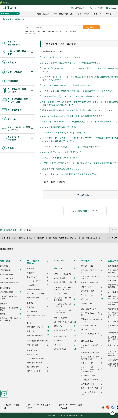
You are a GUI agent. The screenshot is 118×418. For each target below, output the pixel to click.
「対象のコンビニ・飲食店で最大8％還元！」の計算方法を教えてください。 (78, 90)
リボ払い (30, 273)
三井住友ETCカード (88, 375)
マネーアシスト (33, 345)
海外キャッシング (34, 371)
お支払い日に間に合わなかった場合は (9, 319)
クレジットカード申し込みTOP (39, 406)
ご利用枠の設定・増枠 (35, 358)
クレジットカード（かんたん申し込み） (90, 358)
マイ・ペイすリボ (34, 281)
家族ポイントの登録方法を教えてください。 (63, 168)
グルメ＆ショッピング (89, 283)
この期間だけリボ (34, 285)
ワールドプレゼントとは (63, 294)
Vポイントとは (59, 278)
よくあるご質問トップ (15, 19)
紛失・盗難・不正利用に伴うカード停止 (18, 238)
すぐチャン (58, 341)
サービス (110, 13)
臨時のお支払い (33, 298)
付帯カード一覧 (87, 363)
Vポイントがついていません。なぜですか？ (62, 57)
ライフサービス (87, 295)
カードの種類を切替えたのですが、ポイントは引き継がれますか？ (73, 96)
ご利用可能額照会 (7, 292)
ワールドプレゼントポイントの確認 (63, 299)
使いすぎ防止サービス (89, 330)
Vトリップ (58, 345)
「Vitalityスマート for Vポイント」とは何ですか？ (66, 132)
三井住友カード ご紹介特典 (89, 346)
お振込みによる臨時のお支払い (9, 309)
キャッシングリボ (34, 354)
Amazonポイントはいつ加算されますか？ (61, 152)
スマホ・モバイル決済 (89, 388)
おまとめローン (33, 331)
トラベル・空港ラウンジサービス (90, 271)
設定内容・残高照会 (34, 289)
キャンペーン (83, 13)
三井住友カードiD (87, 384)
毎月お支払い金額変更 (35, 294)
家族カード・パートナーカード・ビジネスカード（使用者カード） (90, 369)
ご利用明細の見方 (7, 278)
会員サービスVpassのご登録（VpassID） (70, 406)
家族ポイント (59, 326)
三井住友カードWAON (89, 380)
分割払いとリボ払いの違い (36, 316)
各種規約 (42, 238)
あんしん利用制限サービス (90, 335)
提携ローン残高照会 (34, 335)
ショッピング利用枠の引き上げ (9, 297)
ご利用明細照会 (6, 270)
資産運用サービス (88, 291)
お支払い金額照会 (7, 274)
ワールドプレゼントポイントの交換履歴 (63, 311)
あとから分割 (32, 311)
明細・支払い (43, 13)
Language (112, 8)
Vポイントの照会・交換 (63, 282)
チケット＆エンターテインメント (90, 277)
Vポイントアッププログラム (63, 331)
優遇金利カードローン (35, 327)
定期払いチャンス (61, 336)
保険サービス (86, 287)
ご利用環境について (91, 238)
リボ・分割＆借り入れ (63, 13)
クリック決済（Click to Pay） (90, 393)
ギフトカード (86, 299)
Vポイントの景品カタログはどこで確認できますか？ (66, 85)
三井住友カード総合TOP (11, 406)
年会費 (2, 314)
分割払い (30, 307)
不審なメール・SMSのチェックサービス (90, 320)
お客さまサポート (81, 8)
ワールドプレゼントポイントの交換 (63, 305)
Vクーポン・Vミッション (63, 322)
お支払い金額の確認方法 (9, 283)
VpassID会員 (5, 13)
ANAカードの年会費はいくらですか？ (59, 157)
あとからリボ (32, 277)
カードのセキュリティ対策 (90, 314)
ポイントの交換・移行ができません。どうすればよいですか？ (71, 62)
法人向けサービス (88, 303)
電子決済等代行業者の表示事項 (62, 238)
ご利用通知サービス (88, 325)
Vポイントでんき (60, 349)
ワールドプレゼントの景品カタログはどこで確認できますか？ (71, 146)
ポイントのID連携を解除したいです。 (59, 126)
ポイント (97, 13)
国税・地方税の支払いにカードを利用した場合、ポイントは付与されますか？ (78, 110)
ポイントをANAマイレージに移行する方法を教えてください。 (71, 174)
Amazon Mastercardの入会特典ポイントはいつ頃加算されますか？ (73, 115)
